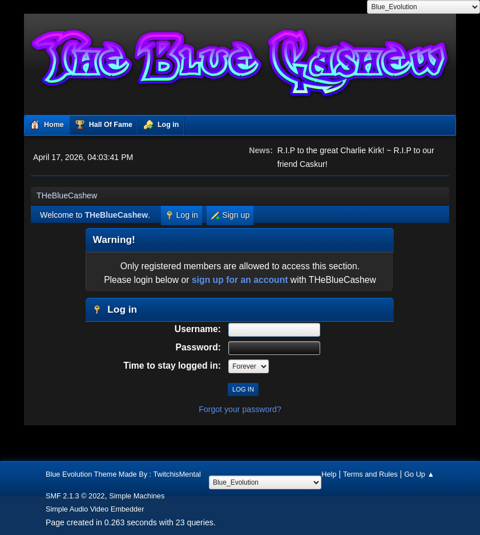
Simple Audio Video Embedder (95, 509)
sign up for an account (240, 280)
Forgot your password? (240, 409)
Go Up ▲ (419, 474)
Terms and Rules (370, 474)
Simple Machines (136, 496)
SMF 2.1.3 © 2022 (75, 496)
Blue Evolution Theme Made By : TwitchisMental (123, 474)
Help (328, 474)
